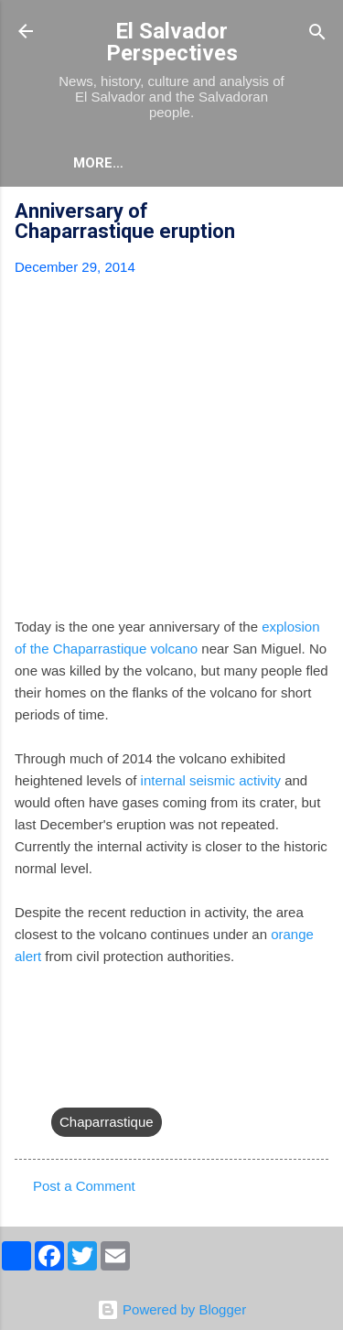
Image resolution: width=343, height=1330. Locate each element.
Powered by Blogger (171, 1309)
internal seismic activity (211, 780)
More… (98, 163)
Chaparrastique (106, 1122)
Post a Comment (84, 1186)
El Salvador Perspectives (172, 42)
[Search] (317, 33)
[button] (317, 213)
